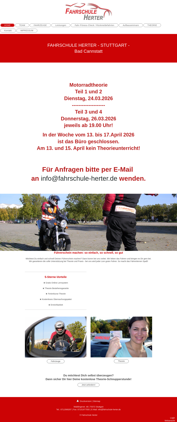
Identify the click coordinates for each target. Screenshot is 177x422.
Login (172, 418)
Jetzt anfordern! (88, 385)
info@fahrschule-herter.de (80, 178)
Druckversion (84, 401)
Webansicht (170, 421)
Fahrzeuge (55, 361)
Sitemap (96, 401)
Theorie (121, 361)
